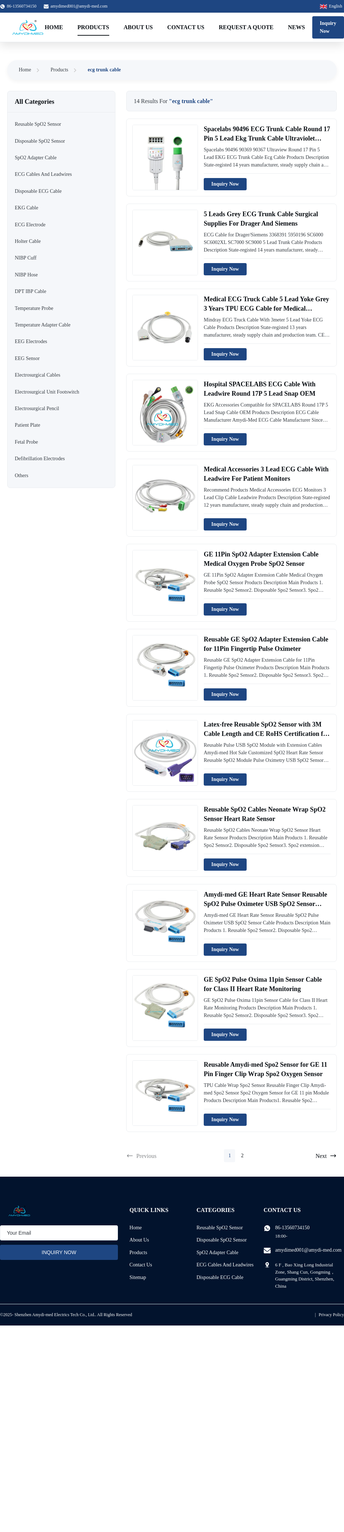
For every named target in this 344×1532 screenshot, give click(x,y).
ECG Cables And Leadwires (225, 1264)
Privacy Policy (331, 1314)
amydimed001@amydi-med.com (78, 6)
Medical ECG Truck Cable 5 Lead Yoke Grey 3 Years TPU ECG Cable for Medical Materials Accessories (266, 308)
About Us (138, 27)
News (296, 27)
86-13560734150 (292, 1227)
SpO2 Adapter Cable (217, 1252)
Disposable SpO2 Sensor (222, 1240)
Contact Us (185, 27)
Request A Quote (246, 27)
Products (93, 27)
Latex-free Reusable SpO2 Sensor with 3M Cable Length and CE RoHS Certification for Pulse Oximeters (266, 733)
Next (326, 1155)
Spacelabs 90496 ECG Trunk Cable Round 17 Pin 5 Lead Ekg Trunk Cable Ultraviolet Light (267, 138)
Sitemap (137, 1277)
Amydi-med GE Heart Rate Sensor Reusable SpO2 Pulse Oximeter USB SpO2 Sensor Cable (265, 903)
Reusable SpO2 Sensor (220, 1227)
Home (54, 27)
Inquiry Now (328, 27)
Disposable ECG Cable (220, 1277)
